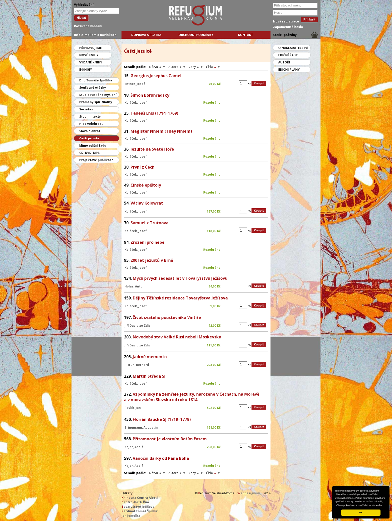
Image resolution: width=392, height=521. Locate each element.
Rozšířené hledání (88, 26)
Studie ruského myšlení (97, 95)
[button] (383, 505)
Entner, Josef (134, 84)
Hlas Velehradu (91, 124)
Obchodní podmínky (195, 35)
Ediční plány (289, 69)
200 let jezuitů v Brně (151, 260)
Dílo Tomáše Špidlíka (95, 80)
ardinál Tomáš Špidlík (140, 511)
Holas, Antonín (136, 286)
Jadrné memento (150, 356)
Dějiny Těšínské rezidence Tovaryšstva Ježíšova (180, 298)
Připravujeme (90, 48)
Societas (86, 109)
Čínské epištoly (145, 185)
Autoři (284, 62)
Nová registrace (286, 21)
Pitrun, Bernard (136, 365)
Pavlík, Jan (132, 408)
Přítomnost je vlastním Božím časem (170, 439)
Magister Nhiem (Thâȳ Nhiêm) (161, 131)
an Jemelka (131, 516)
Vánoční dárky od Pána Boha (161, 458)
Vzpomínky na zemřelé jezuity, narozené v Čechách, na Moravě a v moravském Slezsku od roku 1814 (191, 396)
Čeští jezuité (89, 138)
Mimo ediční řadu (92, 145)
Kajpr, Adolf (133, 447)
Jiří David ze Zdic (137, 325)
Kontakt (245, 35)
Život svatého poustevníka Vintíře (167, 317)
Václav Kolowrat (146, 203)
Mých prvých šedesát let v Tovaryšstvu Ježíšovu (180, 278)
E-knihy (85, 69)
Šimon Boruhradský (149, 95)
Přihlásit (309, 19)
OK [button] (360, 512)
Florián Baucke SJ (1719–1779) (162, 419)
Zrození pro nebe (147, 242)
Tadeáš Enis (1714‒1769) (154, 113)
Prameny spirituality (95, 102)
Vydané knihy (90, 62)
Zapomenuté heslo (288, 27)
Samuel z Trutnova (149, 223)
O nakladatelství (293, 48)
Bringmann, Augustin (141, 427)
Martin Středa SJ (149, 376)
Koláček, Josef (135, 102)
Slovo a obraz (89, 131)
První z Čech (142, 167)
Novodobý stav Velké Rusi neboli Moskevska (177, 337)
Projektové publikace (96, 160)
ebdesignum (249, 493)
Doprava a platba (146, 35)
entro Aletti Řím (135, 502)
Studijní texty (90, 116)
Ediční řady (288, 55)
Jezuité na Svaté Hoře (152, 149)
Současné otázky (92, 87)
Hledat (81, 17)
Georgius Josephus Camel (156, 75)
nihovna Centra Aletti (140, 498)
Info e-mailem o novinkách (95, 35)
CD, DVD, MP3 (89, 153)
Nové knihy (88, 55)
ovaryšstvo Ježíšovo (138, 507)
